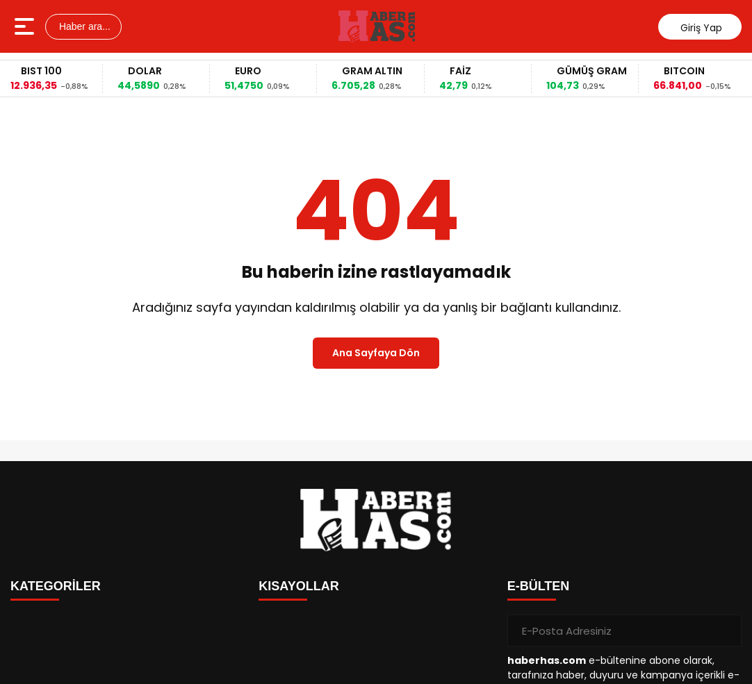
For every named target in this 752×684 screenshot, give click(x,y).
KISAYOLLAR (298, 586)
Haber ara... (83, 26)
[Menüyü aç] (26, 26)
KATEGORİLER (55, 586)
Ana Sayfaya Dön (376, 353)
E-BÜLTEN (538, 586)
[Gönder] (726, 631)
